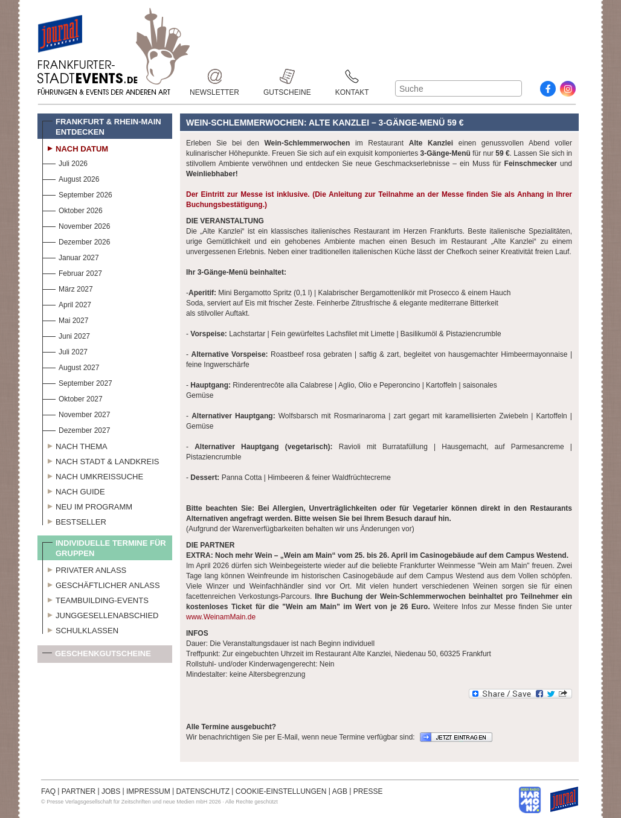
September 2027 (77, 382)
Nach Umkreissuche (92, 475)
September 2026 (77, 193)
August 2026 (70, 178)
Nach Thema (75, 445)
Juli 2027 (65, 350)
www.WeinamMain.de (221, 617)
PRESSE (368, 791)
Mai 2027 (65, 319)
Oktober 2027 (72, 397)
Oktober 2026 (72, 209)
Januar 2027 (70, 256)
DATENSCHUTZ (203, 791)
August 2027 (70, 366)
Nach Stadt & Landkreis (100, 460)
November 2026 (76, 225)
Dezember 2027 (76, 429)
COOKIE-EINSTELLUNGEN (281, 791)
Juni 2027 (66, 334)
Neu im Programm (87, 505)
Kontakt (352, 76)
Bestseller (74, 520)
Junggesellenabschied (100, 614)
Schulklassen (80, 629)
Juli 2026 (65, 162)
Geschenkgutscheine (96, 656)
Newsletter (214, 76)
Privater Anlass (84, 569)
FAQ (48, 791)
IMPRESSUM (148, 791)
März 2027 (67, 287)
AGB (339, 791)
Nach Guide (73, 490)
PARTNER (78, 791)
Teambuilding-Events (95, 599)
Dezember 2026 (76, 240)
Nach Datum (75, 147)
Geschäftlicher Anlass (101, 584)
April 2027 (66, 303)
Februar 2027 (72, 272)
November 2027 (76, 413)
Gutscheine (287, 76)
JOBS (110, 791)
